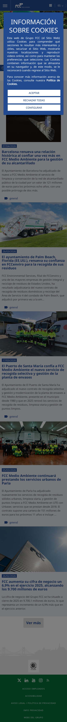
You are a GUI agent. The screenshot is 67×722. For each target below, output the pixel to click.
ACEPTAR (34, 93)
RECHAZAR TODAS (34, 100)
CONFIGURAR (34, 107)
